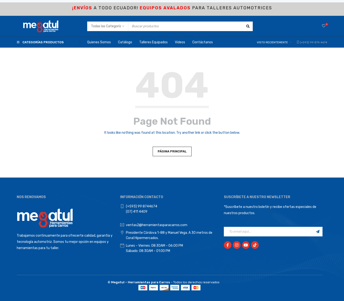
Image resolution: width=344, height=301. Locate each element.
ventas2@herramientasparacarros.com (156, 225)
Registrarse (317, 231)
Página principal (172, 151)
